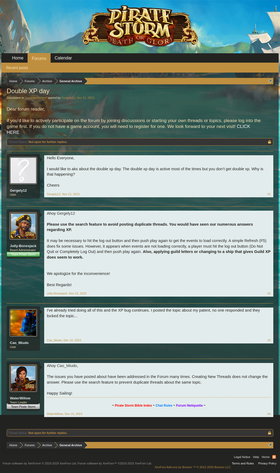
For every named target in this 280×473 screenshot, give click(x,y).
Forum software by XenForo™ (115, 463)
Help (256, 457)
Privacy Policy (267, 463)
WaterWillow (20, 398)
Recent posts (17, 68)
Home (18, 58)
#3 (269, 340)
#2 (269, 293)
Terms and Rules (243, 463)
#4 (269, 413)
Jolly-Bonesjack (23, 246)
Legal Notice (242, 457)
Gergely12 (68, 97)
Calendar (63, 58)
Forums (39, 58)
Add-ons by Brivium (192, 467)
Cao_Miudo (19, 343)
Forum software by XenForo (40, 463)
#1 (269, 194)
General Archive (35, 97)
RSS (274, 457)
